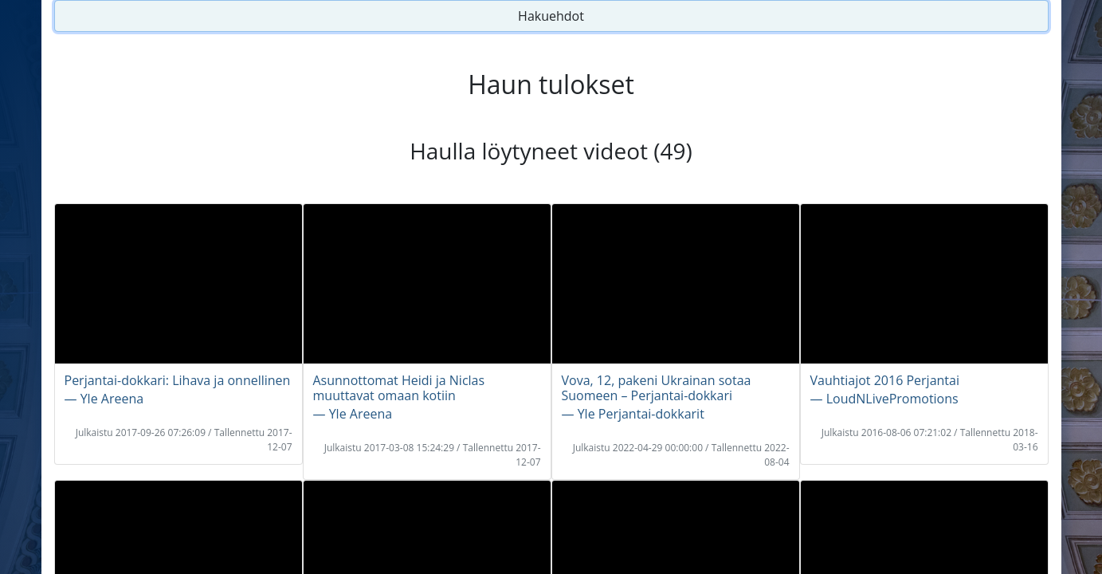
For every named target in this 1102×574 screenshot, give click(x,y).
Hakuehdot (551, 16)
